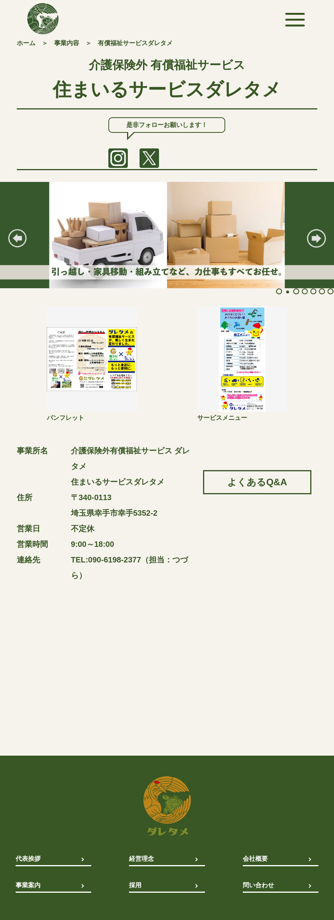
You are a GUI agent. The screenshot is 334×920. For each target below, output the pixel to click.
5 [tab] (312, 291)
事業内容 (66, 43)
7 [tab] (329, 291)
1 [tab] (278, 291)
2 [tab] (287, 291)
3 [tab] (295, 291)
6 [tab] (321, 291)
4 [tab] (304, 291)
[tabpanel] (167, 235)
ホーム (26, 43)
